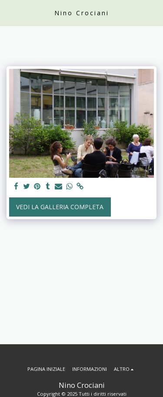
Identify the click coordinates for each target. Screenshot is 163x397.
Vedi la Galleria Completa (59, 207)
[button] (9, 12)
